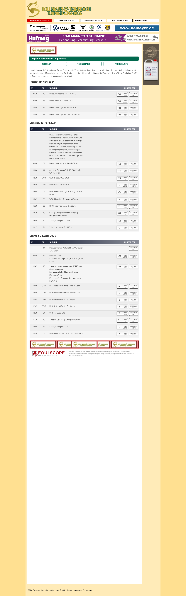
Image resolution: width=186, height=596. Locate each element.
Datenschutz (87, 590)
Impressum (78, 590)
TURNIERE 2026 (66, 20)
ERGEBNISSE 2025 (93, 20)
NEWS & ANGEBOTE (39, 20)
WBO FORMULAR (120, 20)
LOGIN (29, 590)
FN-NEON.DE (141, 20)
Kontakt (69, 590)
